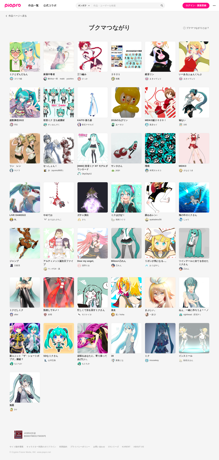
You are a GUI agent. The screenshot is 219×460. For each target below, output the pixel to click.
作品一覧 (33, 5)
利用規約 (63, 447)
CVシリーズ (113, 447)
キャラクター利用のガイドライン (41, 447)
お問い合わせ (99, 447)
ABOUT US (139, 447)
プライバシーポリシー (80, 447)
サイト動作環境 (16, 447)
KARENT (126, 447)
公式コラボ (49, 5)
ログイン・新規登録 (196, 5)
